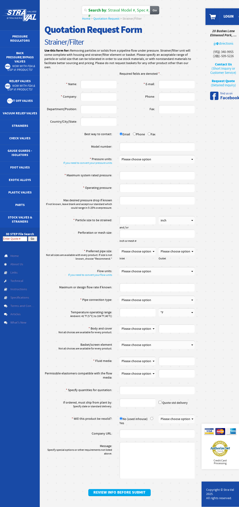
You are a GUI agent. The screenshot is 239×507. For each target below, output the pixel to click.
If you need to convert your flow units (90, 275)
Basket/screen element (78, 347)
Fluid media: (102, 361)
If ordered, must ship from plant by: (78, 404)
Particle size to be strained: (92, 220)
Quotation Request (106, 19)
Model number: (101, 147)
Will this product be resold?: (92, 419)
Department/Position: (62, 109)
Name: (71, 84)
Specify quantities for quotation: (89, 390)
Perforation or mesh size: (95, 233)
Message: (78, 450)
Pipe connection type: (96, 300)
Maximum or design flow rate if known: (85, 287)
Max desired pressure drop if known (78, 204)
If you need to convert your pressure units (87, 163)
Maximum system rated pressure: (88, 175)
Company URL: (102, 434)
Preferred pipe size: (78, 255)
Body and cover (78, 330)
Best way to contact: (98, 134)
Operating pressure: (97, 188)
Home (86, 19)
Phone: (150, 97)
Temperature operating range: (78, 314)
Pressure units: (78, 161)
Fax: (152, 109)
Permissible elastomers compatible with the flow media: (78, 375)
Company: (69, 97)
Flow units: (78, 273)
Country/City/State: (63, 122)
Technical (16, 281)
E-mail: (149, 84)
